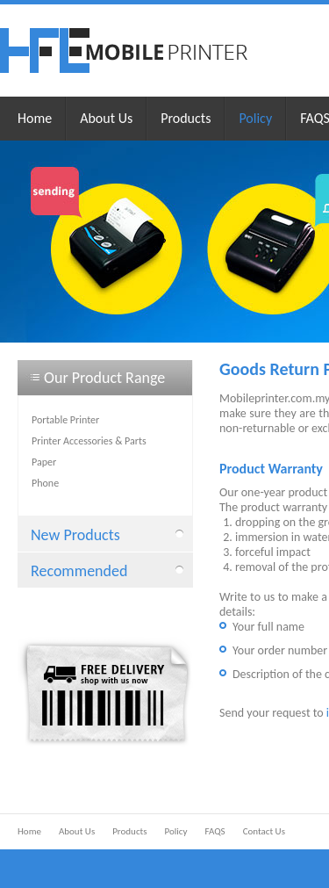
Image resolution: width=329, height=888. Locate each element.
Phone (45, 483)
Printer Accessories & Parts (89, 441)
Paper (44, 462)
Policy (255, 118)
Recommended (79, 571)
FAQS (214, 831)
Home (35, 118)
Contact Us (264, 831)
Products (186, 118)
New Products (75, 535)
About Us (106, 118)
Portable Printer (65, 420)
